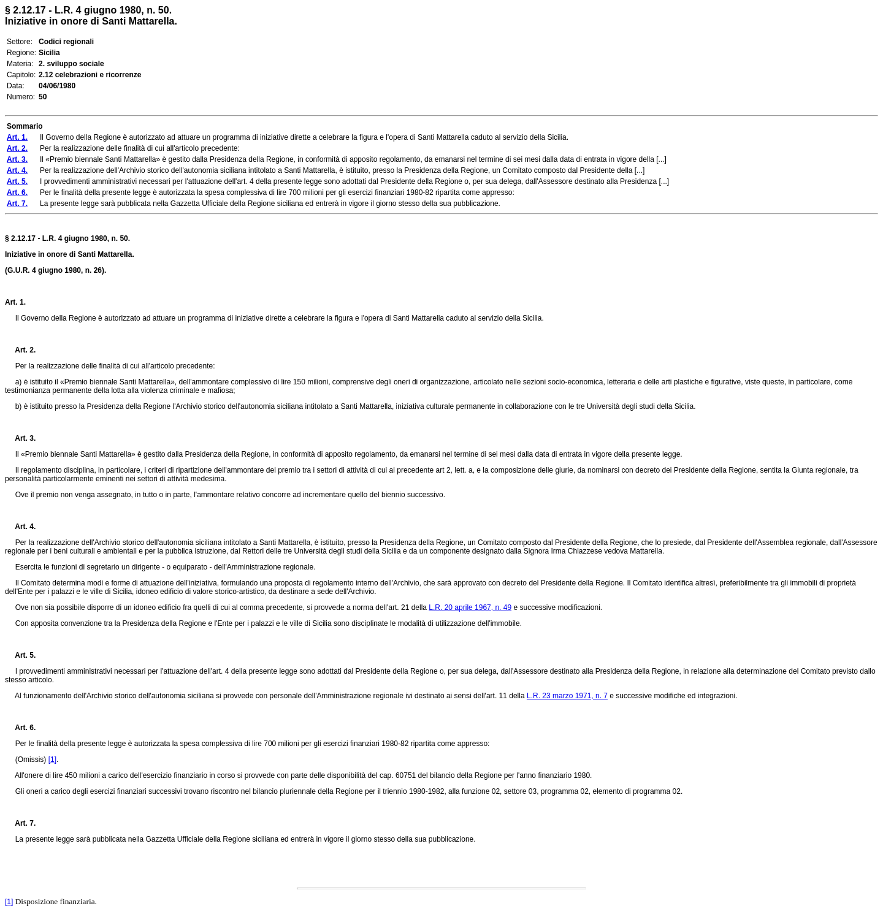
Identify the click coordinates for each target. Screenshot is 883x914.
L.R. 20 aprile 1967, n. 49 (470, 607)
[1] (52, 759)
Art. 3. (20, 438)
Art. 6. (20, 727)
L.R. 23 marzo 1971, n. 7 (567, 695)
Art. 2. (20, 350)
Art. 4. (20, 526)
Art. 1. (15, 302)
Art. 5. (20, 655)
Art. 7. (20, 823)
